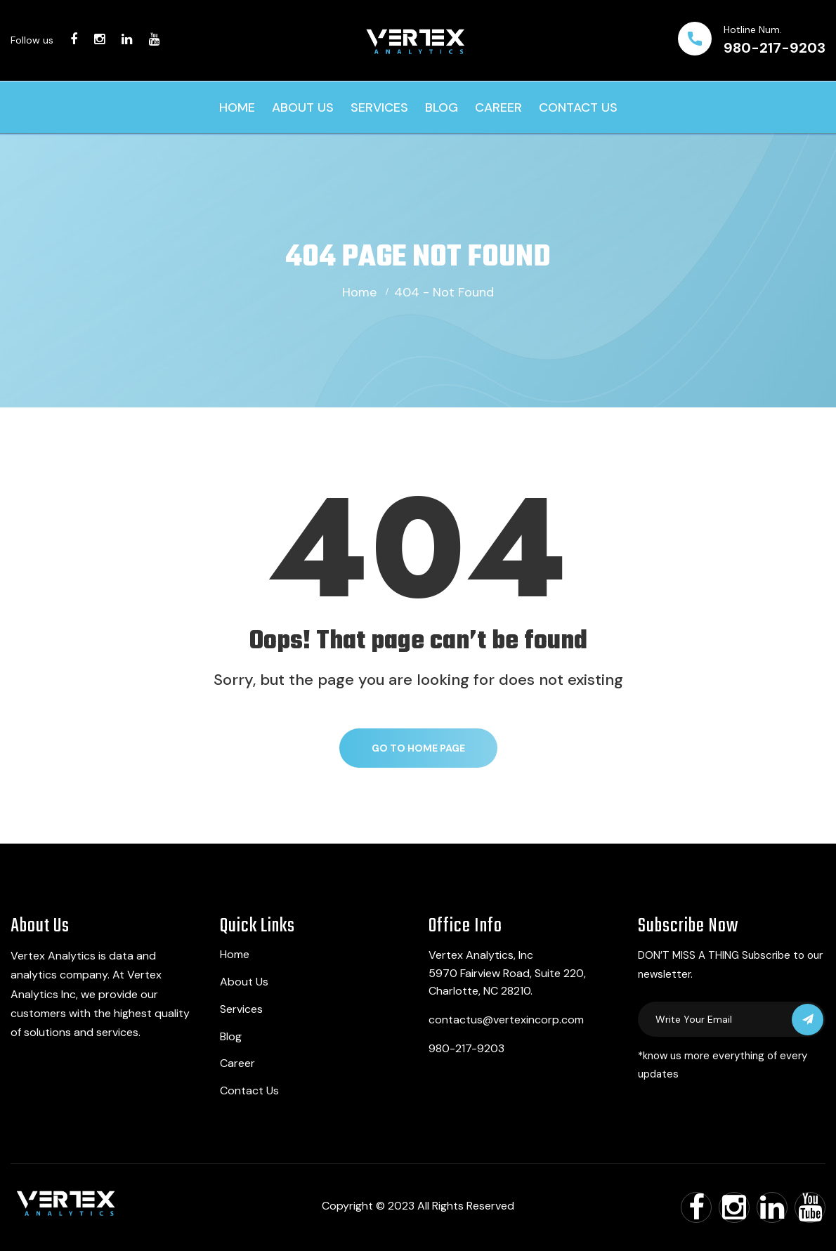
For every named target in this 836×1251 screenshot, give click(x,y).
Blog (441, 107)
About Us (303, 107)
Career (498, 107)
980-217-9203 (774, 48)
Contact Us (578, 107)
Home (237, 107)
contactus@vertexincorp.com (506, 1019)
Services (379, 107)
